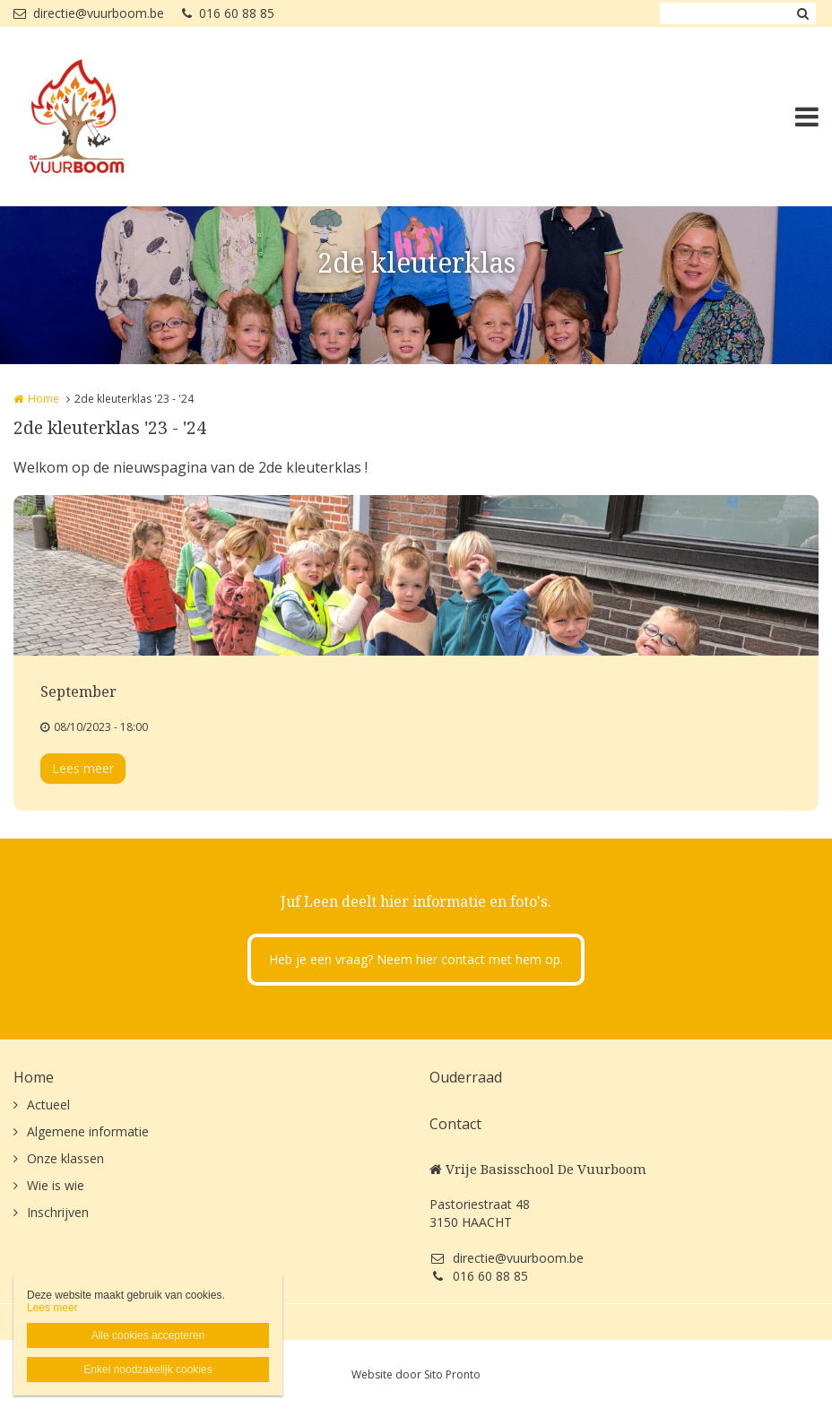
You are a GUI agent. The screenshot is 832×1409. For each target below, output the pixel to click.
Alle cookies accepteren (148, 1335)
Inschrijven (58, 1212)
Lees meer (83, 768)
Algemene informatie (88, 1131)
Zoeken (802, 13)
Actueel (48, 1104)
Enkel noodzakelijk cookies (147, 1369)
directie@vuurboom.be (88, 13)
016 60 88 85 (228, 13)
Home (43, 398)
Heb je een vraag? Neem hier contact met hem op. (416, 959)
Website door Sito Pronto (416, 1374)
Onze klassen (65, 1158)
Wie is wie (55, 1185)
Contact (455, 1124)
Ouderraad (465, 1077)
